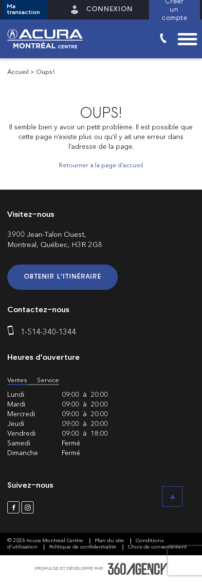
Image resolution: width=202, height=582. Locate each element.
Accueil (18, 72)
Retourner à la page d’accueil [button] (101, 165)
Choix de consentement (157, 547)
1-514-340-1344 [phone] (48, 332)
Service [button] (48, 380)
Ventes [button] (17, 380)
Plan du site (110, 541)
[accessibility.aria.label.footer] (137, 569)
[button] (24, 9)
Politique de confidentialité (83, 547)
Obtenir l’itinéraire (62, 277)
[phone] (12, 332)
